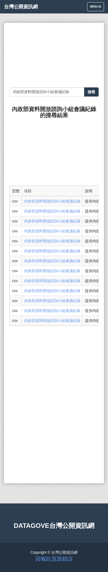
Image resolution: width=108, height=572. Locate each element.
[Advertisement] (54, 55)
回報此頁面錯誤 (54, 559)
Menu (97, 8)
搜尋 (91, 92)
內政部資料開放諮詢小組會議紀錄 (52, 201)
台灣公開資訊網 (21, 7)
